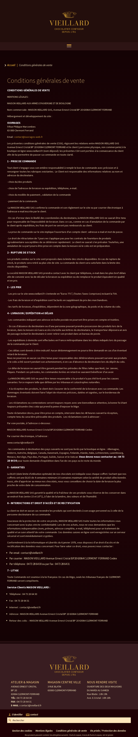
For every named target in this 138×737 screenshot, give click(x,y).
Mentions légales (44, 730)
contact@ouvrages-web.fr (28, 136)
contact (32, 714)
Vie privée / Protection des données (108, 730)
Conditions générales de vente (71, 730)
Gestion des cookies (22, 730)
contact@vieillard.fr (31, 705)
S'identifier (17, 714)
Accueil (11, 65)
